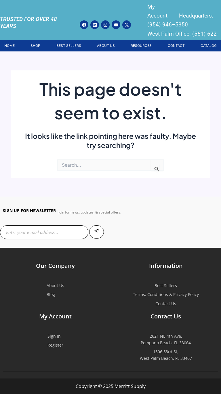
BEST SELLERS (68, 45)
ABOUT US (106, 45)
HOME (9, 45)
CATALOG (209, 45)
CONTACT (176, 45)
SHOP (35, 45)
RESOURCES (141, 45)
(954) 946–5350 (167, 24)
